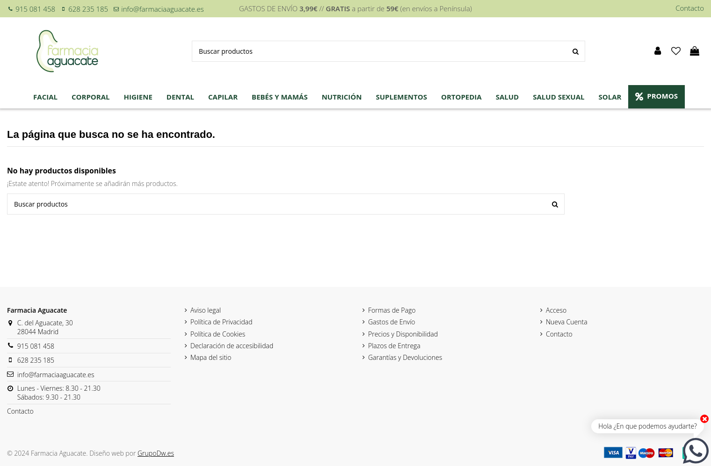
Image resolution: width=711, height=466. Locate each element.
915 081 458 (35, 9)
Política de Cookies (217, 334)
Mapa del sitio (210, 357)
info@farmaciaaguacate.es (162, 9)
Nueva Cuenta (567, 321)
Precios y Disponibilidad (403, 334)
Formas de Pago (391, 310)
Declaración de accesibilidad (231, 345)
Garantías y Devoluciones (405, 357)
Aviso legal (205, 310)
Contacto (689, 8)
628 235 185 (88, 9)
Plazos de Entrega (394, 345)
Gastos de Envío (391, 321)
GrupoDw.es (156, 453)
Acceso (556, 310)
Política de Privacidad (221, 321)
